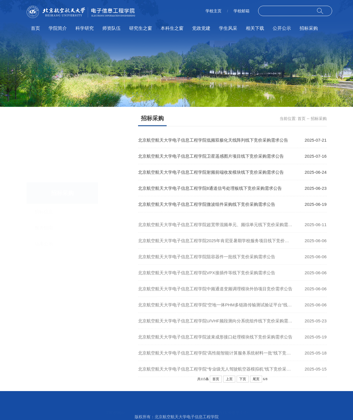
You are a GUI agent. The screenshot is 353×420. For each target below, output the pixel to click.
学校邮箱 (242, 11)
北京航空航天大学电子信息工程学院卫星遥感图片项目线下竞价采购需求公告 (211, 156)
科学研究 (84, 28)
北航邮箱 (147, 406)
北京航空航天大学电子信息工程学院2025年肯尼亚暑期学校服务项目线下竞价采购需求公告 (224, 245)
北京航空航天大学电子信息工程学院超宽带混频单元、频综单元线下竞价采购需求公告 (219, 229)
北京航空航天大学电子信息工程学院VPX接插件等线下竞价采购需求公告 (206, 277)
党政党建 (201, 28)
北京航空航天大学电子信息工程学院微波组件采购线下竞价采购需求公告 (206, 204)
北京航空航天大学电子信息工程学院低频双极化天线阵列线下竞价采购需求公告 (213, 140)
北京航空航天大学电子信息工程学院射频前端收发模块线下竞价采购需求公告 (211, 172)
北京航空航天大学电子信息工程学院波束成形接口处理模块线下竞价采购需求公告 (215, 341)
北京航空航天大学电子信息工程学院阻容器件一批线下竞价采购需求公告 (206, 261)
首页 (35, 28)
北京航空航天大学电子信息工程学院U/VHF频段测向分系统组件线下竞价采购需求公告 (219, 325)
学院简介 (58, 28)
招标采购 (309, 28)
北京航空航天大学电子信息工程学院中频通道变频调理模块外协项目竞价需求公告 (215, 293)
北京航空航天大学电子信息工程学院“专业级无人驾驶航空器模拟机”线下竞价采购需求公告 (223, 373)
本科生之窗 (172, 28)
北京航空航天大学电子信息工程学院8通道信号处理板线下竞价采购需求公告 (210, 188)
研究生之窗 (140, 28)
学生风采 (228, 28)
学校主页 (214, 11)
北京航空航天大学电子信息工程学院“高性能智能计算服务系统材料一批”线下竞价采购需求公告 (227, 357)
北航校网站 (115, 406)
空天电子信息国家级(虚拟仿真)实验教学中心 (208, 406)
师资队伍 (111, 28)
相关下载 (255, 28)
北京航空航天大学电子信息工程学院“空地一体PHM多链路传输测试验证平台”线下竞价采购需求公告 (232, 309)
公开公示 (282, 28)
